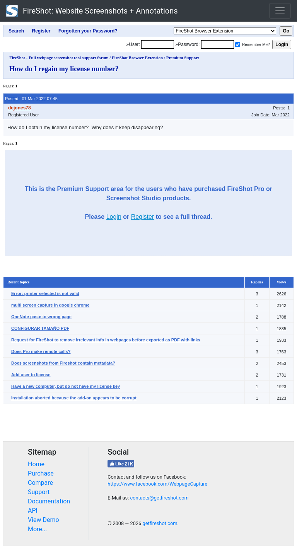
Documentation (49, 501)
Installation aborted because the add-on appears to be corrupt (74, 398)
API (33, 510)
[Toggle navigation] (280, 11)
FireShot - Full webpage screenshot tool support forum (59, 57)
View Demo (43, 519)
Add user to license (30, 374)
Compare (40, 482)
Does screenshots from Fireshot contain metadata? (63, 363)
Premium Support (182, 57)
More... (37, 529)
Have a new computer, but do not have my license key (65, 386)
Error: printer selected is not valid (45, 293)
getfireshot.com (159, 523)
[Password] (217, 44)
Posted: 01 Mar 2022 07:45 (31, 98)
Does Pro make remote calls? (40, 351)
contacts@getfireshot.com (159, 498)
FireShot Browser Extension (137, 57)
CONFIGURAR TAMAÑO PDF (40, 328)
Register (142, 216)
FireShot (92, 11)
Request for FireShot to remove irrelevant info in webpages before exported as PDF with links (105, 340)
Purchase (41, 473)
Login (113, 216)
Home (36, 464)
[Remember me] (237, 44)
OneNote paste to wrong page (41, 316)
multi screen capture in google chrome (50, 305)
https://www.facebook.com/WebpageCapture (157, 484)
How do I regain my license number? (64, 69)
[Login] (157, 44)
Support (39, 492)
